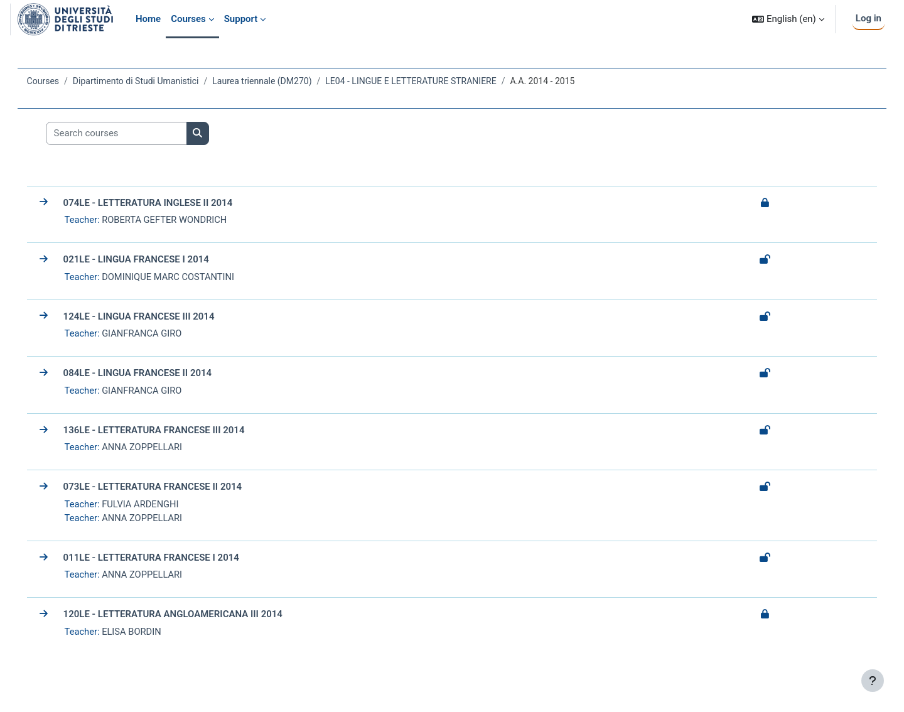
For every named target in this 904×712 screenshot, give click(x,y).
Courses (61, 81)
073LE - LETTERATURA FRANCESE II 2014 (170, 488)
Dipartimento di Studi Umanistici (153, 81)
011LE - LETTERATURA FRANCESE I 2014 (169, 559)
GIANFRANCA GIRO (161, 334)
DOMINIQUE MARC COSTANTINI (188, 277)
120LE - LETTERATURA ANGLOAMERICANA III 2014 (190, 616)
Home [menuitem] (148, 18)
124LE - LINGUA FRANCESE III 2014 (156, 317)
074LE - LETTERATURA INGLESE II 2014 (165, 202)
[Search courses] (134, 133)
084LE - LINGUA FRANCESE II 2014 (155, 374)
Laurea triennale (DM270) (280, 81)
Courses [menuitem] (188, 18)
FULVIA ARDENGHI (160, 505)
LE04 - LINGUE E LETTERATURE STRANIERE (428, 81)
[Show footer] (872, 680)
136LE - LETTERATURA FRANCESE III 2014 (171, 431)
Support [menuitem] (241, 18)
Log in (868, 18)
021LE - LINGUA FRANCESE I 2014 (154, 260)
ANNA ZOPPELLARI (162, 448)
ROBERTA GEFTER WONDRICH (185, 219)
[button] (788, 19)
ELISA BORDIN (151, 634)
